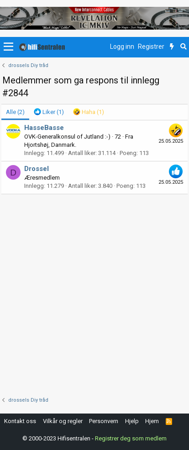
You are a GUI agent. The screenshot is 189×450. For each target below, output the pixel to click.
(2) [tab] (15, 112)
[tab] (48, 112)
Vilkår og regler (63, 421)
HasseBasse (44, 128)
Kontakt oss (20, 421)
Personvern (103, 421)
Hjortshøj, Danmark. (50, 144)
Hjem (152, 421)
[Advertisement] (94, 293)
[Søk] (183, 47)
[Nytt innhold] (172, 47)
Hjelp (132, 421)
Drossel (36, 169)
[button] (8, 47)
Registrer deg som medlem (131, 438)
